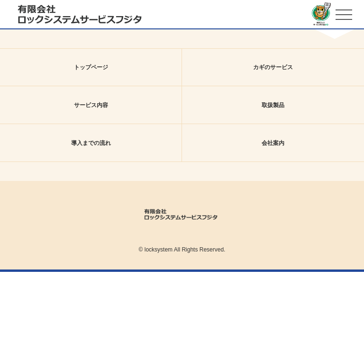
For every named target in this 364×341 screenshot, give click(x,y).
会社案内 (273, 143)
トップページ (91, 67)
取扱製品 (273, 105)
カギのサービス (273, 67)
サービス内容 (91, 105)
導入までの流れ (91, 143)
